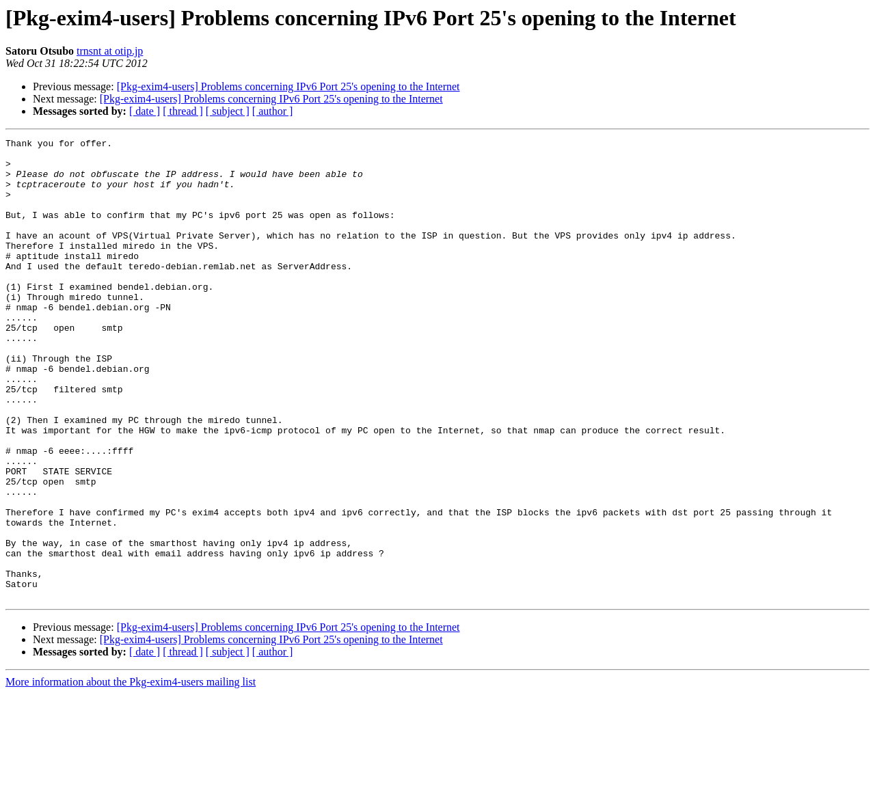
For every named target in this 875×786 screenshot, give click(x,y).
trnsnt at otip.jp (110, 51)
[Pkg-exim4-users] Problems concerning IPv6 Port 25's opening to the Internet (288, 86)
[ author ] (272, 111)
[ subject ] (228, 111)
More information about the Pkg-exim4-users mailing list (130, 774)
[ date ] (144, 111)
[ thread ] (183, 111)
